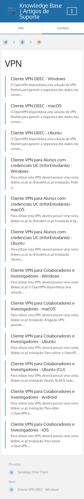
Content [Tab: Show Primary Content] (63, 28)
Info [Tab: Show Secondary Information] (21, 28)
